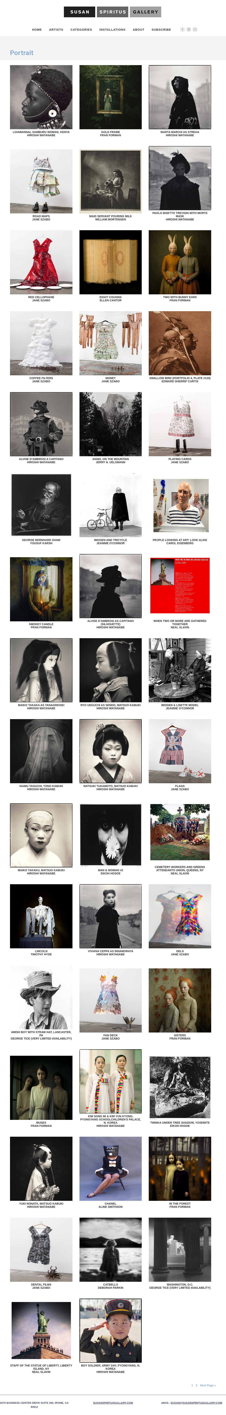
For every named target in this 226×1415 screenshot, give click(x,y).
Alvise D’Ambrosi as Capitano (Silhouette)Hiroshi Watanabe (110, 624)
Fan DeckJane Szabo (110, 1037)
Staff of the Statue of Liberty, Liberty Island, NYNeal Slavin (41, 1369)
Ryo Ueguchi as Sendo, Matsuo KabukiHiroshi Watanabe (110, 706)
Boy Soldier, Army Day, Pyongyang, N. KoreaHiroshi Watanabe (110, 1369)
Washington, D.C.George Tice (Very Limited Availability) (179, 1286)
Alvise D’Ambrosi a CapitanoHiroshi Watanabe (41, 460)
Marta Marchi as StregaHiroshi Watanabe (180, 133)
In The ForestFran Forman (180, 1205)
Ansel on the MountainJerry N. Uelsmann (110, 460)
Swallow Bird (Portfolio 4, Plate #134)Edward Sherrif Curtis (179, 379)
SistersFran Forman (180, 1037)
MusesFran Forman (41, 1124)
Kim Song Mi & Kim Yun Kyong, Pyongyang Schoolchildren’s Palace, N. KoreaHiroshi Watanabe (110, 1121)
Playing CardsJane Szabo (180, 460)
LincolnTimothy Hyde (41, 953)
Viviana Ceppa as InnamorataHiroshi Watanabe (110, 953)
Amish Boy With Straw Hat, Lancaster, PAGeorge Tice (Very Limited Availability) (41, 1035)
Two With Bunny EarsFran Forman (180, 299)
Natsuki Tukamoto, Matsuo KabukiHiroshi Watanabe (110, 787)
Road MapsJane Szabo (41, 218)
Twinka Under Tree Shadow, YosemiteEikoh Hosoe (180, 1124)
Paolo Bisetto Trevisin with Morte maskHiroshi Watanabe (180, 216)
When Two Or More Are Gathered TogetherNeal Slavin (180, 624)
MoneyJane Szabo (110, 379)
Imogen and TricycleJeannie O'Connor (110, 541)
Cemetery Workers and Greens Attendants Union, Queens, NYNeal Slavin (180, 870)
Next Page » (208, 1385)
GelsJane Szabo (180, 953)
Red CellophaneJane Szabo (41, 299)
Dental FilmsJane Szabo (41, 1286)
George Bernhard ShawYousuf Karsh (41, 541)
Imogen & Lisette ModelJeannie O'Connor (180, 706)
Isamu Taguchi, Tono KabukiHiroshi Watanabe (41, 787)
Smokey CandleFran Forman (41, 626)
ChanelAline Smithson (111, 1205)
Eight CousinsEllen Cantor (110, 299)
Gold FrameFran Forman (110, 133)
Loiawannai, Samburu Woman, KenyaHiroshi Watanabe (41, 133)
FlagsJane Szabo (180, 787)
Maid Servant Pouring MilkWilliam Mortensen (110, 218)
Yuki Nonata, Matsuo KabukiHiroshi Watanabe (41, 1205)
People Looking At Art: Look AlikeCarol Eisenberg (180, 541)
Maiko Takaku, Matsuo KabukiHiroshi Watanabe (41, 872)
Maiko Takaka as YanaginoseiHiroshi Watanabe (41, 706)
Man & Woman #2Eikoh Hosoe (110, 872)
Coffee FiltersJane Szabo (41, 379)
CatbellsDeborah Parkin (110, 1286)
